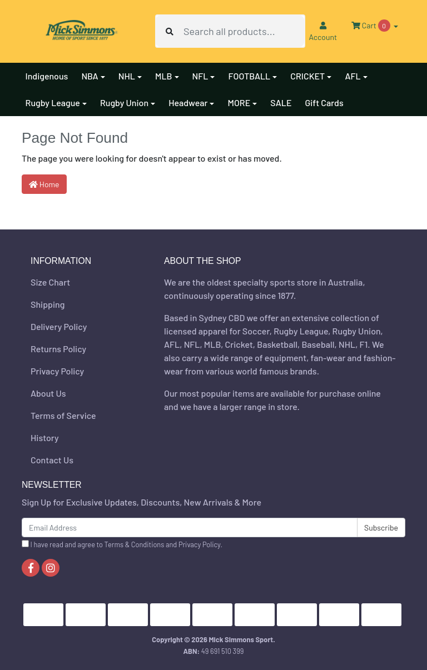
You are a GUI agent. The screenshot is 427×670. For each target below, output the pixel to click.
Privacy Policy (57, 371)
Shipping (47, 304)
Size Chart (50, 282)
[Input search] (243, 31)
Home (44, 184)
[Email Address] (190, 527)
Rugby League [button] (53, 102)
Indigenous (47, 76)
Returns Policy (58, 348)
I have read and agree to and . (122, 544)
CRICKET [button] (307, 76)
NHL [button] (126, 76)
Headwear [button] (187, 102)
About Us (48, 393)
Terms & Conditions (135, 544)
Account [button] (323, 32)
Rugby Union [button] (124, 102)
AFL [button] (352, 76)
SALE (280, 102)
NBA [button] (89, 76)
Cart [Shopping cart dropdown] (371, 25)
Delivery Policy (59, 326)
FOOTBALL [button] (249, 76)
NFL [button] (200, 76)
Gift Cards (324, 102)
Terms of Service (63, 415)
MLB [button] (163, 76)
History (45, 437)
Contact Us (52, 459)
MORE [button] (238, 102)
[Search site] (169, 31)
